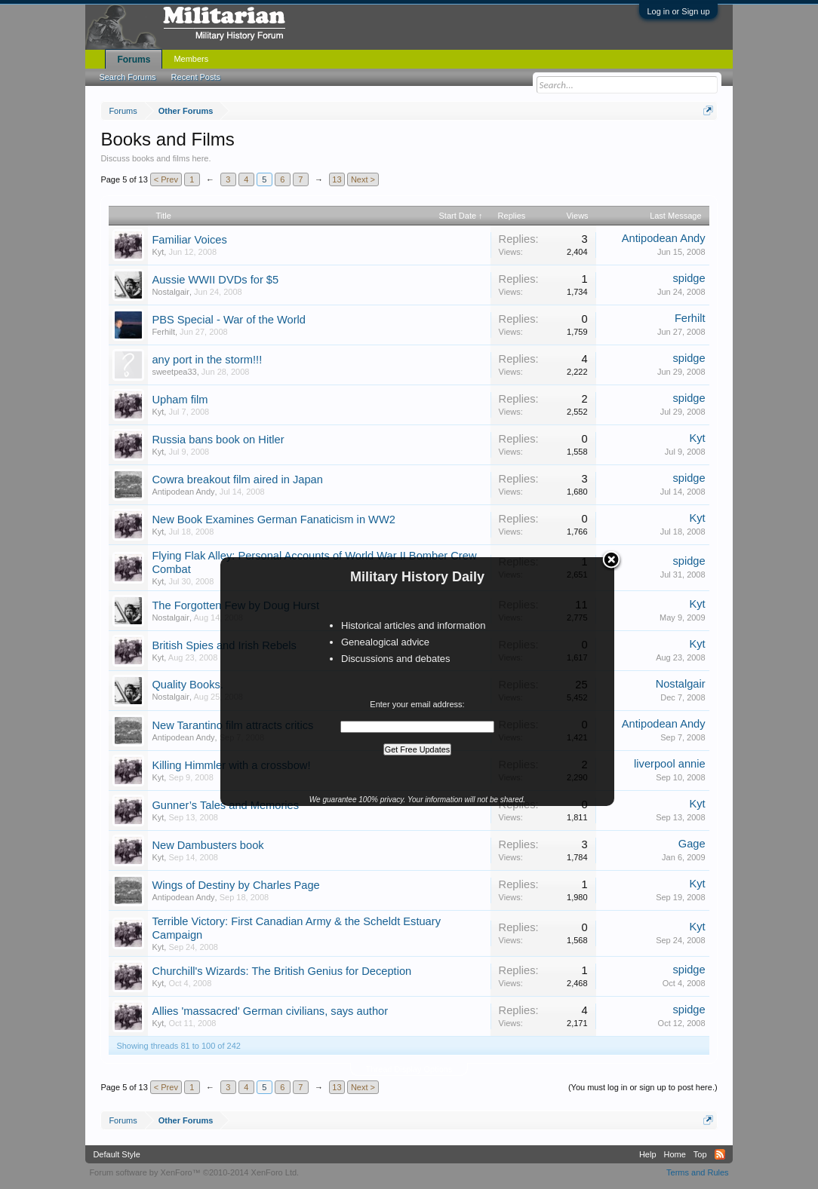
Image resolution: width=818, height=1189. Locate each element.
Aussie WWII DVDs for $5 (215, 280)
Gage (692, 844)
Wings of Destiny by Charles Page (235, 885)
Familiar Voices (189, 240)
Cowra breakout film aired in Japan (237, 479)
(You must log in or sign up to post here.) (643, 1087)
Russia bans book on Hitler (218, 440)
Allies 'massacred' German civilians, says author (270, 1011)
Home (675, 1154)
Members (191, 58)
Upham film (180, 400)
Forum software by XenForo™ (194, 1172)
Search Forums (127, 76)
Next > (363, 179)
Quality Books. (187, 685)
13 (336, 179)
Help (648, 1154)
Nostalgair (170, 291)
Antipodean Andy (664, 238)
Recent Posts (195, 76)
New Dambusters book (207, 845)
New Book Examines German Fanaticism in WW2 (273, 519)
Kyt (158, 251)
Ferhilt (163, 331)
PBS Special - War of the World (229, 320)
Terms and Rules (697, 1172)
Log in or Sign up (678, 11)
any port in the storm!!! (207, 360)
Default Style (116, 1154)
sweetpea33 (174, 371)
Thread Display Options (409, 1069)
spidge (688, 278)
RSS (720, 1154)
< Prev (166, 179)
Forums (133, 59)
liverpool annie (670, 764)
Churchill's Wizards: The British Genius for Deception (281, 971)
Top (700, 1154)
